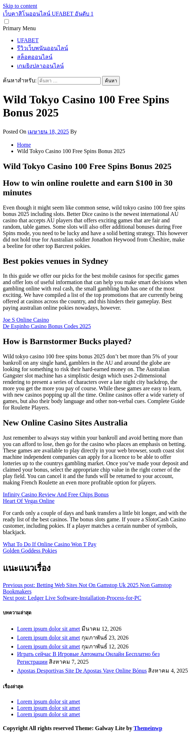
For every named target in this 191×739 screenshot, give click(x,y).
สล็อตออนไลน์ (34, 57)
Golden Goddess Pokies (30, 551)
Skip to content (20, 6)
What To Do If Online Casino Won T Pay (49, 544)
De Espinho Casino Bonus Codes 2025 (47, 326)
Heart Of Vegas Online (29, 501)
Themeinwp (148, 728)
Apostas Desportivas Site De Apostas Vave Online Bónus (82, 671)
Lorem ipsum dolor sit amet (48, 629)
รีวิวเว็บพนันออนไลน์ (42, 48)
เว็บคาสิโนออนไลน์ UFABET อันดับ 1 (48, 14)
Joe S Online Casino (26, 320)
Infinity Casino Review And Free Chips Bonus (56, 494)
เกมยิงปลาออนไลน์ (40, 66)
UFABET (28, 40)
